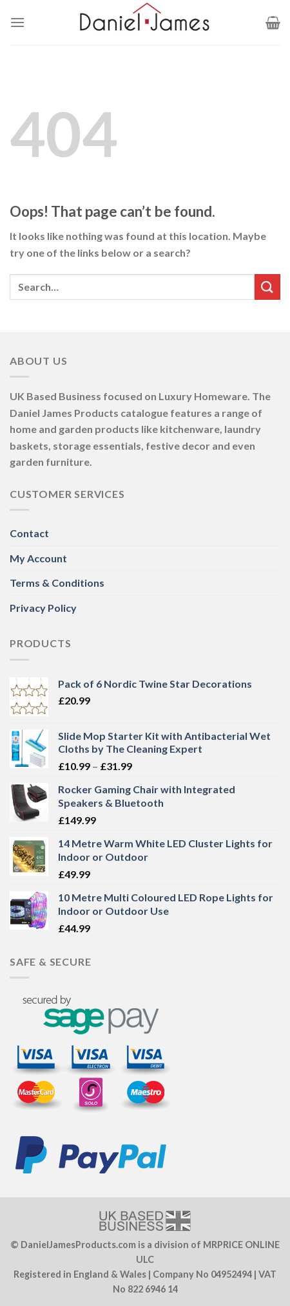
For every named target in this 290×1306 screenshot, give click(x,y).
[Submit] (267, 286)
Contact (29, 533)
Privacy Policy (43, 608)
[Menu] (17, 22)
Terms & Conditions (57, 582)
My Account (38, 558)
